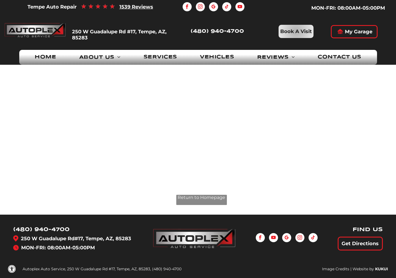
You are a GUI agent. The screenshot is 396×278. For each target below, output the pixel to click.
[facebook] (187, 7)
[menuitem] (45, 57)
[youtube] (239, 7)
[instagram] (200, 7)
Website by (363, 268)
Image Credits (335, 268)
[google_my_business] (213, 7)
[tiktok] (226, 7)
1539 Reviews (136, 7)
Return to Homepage (201, 197)
